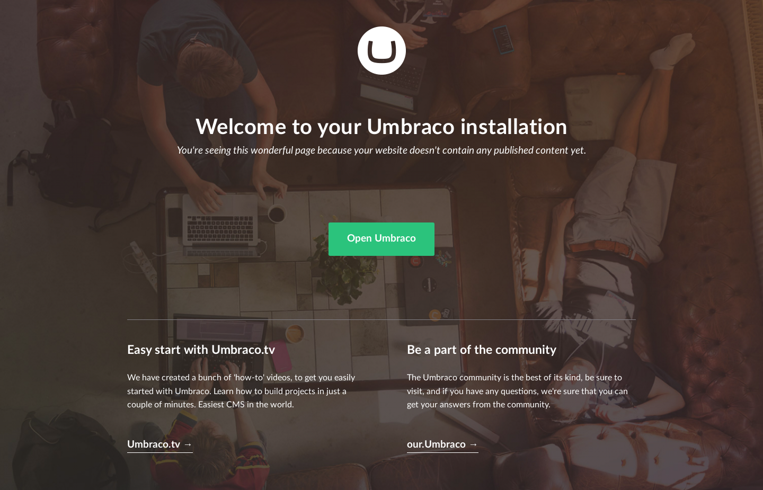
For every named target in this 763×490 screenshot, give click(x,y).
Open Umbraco (381, 239)
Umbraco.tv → (160, 445)
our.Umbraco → (442, 445)
